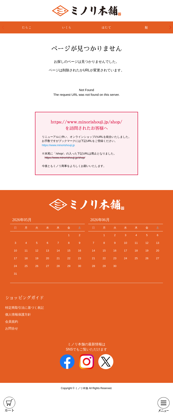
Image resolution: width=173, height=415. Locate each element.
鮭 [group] (146, 27)
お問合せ (11, 328)
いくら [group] (66, 27)
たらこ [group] (27, 27)
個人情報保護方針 (18, 314)
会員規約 (11, 321)
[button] (170, 27)
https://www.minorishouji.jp (58, 145)
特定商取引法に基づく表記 (24, 307)
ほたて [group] (106, 27)
